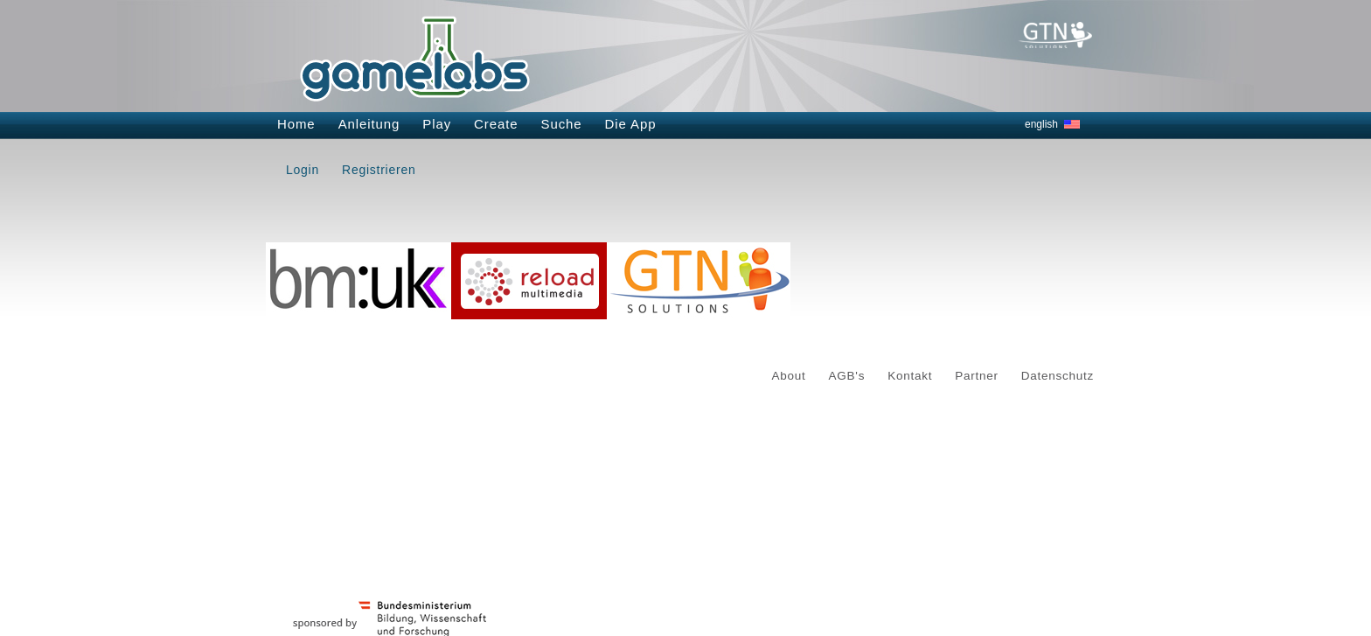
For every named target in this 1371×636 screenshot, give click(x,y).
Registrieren (378, 170)
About (789, 375)
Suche (561, 123)
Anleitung (369, 123)
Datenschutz (1057, 375)
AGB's (847, 375)
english (1041, 124)
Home (296, 123)
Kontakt (909, 375)
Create (496, 123)
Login (302, 170)
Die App (631, 123)
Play (436, 123)
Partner (977, 375)
